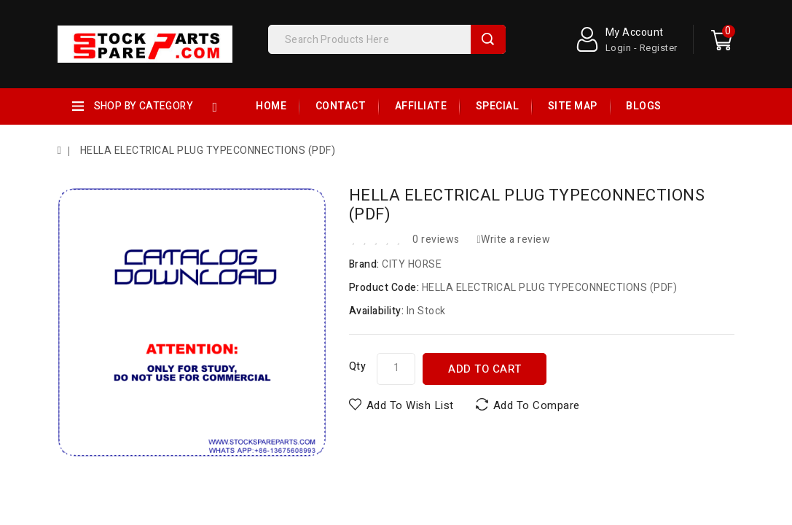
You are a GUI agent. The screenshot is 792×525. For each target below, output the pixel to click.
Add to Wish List (410, 405)
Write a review (513, 239)
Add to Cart (485, 369)
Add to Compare (536, 405)
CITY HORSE (412, 264)
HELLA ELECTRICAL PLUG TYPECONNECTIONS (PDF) (206, 150)
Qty (357, 366)
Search (488, 39)
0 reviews (436, 239)
